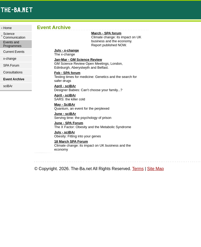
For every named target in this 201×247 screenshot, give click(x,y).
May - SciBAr (64, 104)
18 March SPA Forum (71, 141)
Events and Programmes (12, 44)
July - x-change (66, 50)
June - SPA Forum (68, 123)
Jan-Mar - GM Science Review (78, 60)
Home (7, 28)
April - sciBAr (65, 86)
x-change (9, 58)
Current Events (13, 52)
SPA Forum (11, 65)
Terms (138, 168)
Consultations (12, 72)
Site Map (155, 168)
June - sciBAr (65, 114)
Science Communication (14, 35)
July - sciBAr (64, 132)
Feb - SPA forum (67, 73)
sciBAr (7, 86)
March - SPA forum (106, 33)
